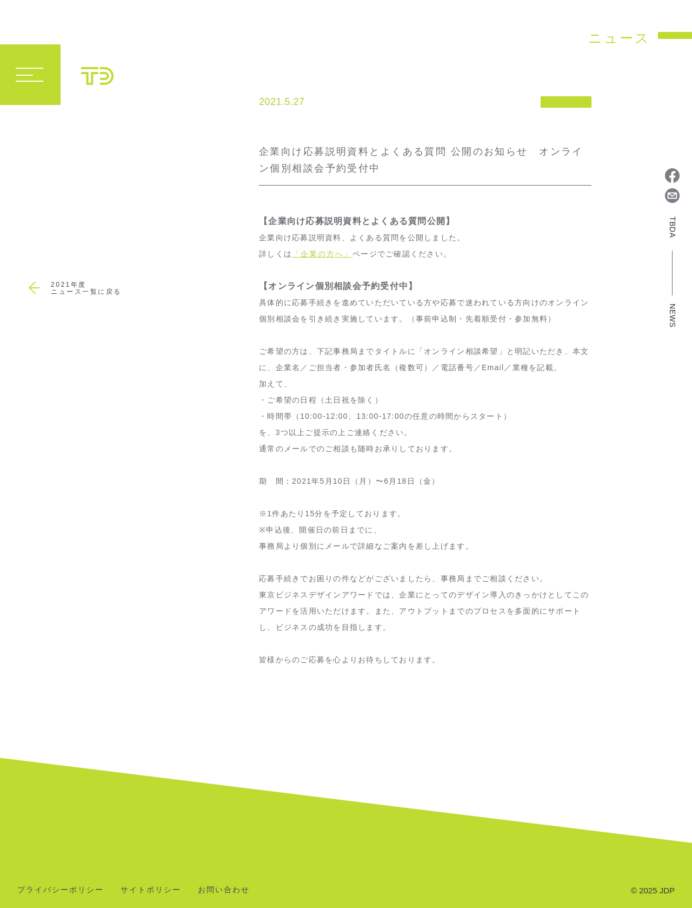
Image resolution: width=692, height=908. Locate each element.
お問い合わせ (224, 890)
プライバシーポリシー (60, 890)
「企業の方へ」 (322, 253)
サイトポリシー (151, 890)
